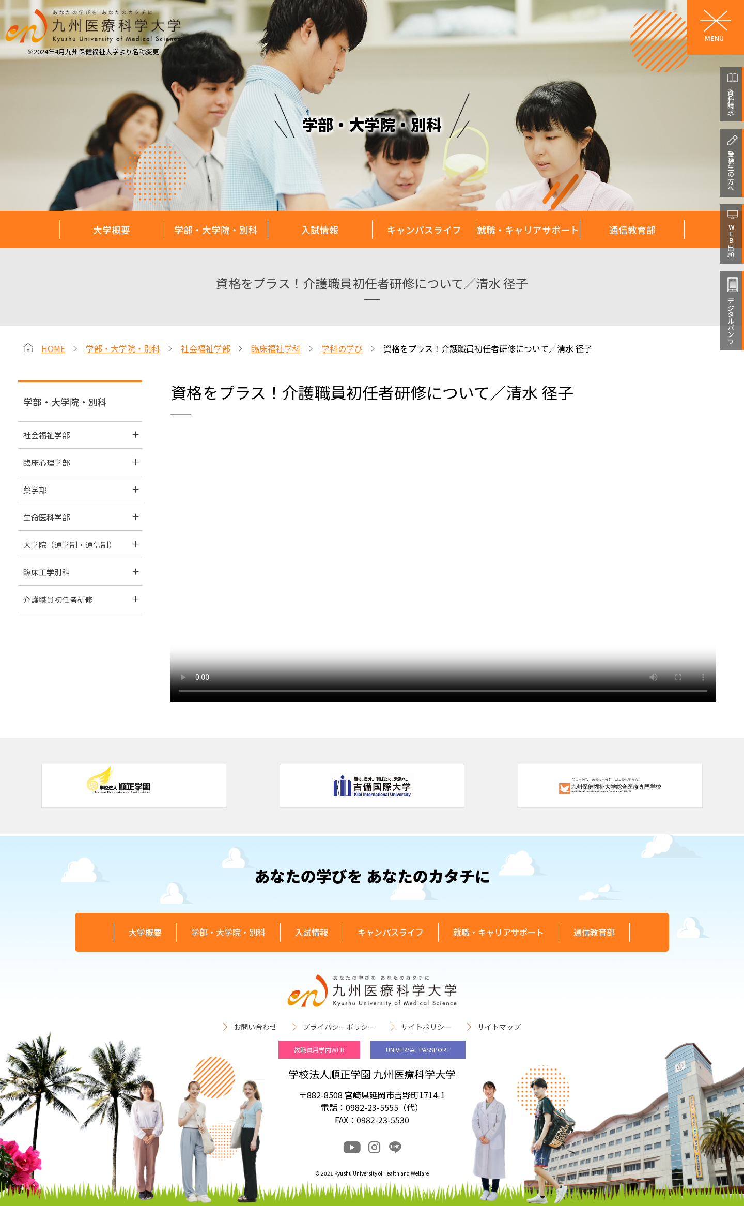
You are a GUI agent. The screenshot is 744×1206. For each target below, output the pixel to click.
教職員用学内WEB (319, 1049)
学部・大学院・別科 (216, 229)
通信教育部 (632, 229)
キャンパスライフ (424, 229)
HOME (53, 348)
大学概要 (111, 229)
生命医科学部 (46, 517)
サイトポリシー (426, 1026)
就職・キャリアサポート (528, 229)
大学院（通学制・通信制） (69, 544)
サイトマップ (499, 1026)
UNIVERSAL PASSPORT (418, 1049)
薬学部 (35, 489)
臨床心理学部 (46, 462)
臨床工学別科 (46, 572)
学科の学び (342, 348)
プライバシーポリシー (339, 1026)
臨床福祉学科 (276, 348)
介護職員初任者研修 (58, 599)
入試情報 (319, 229)
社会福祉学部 (205, 348)
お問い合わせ (255, 1026)
